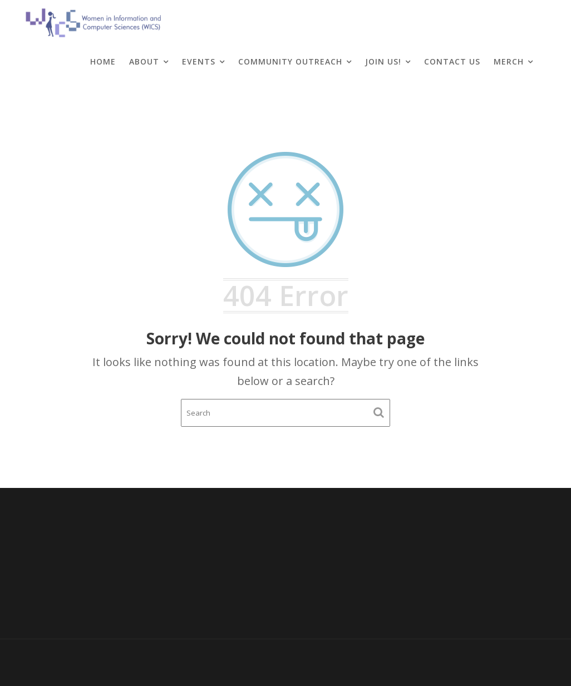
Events (198, 61)
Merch (509, 61)
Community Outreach (290, 61)
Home (103, 61)
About (144, 61)
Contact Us (452, 61)
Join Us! (383, 61)
